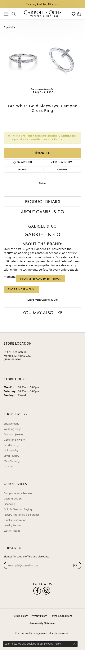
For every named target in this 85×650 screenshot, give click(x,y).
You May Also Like (42, 313)
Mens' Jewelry (12, 461)
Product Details (42, 201)
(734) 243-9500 (43, 92)
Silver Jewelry (11, 455)
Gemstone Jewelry (14, 439)
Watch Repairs (12, 530)
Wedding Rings (12, 429)
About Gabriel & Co (42, 212)
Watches (9, 466)
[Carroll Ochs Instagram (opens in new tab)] (46, 591)
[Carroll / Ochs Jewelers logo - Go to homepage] (42, 14)
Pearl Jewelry (11, 445)
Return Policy (20, 615)
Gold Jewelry (11, 450)
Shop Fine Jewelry (21, 289)
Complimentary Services (18, 493)
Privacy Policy (39, 615)
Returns (62, 169)
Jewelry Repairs (12, 525)
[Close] (80, 4)
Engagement (11, 423)
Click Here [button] (53, 4)
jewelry (11, 27)
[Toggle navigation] (6, 13)
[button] (14, 14)
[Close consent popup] (74, 644)
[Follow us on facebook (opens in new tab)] (37, 591)
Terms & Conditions (61, 615)
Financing (9, 504)
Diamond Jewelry (14, 434)
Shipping (23, 169)
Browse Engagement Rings (40, 278)
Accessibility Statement (42, 623)
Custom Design (13, 498)
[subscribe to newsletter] (75, 565)
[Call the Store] (12, 359)
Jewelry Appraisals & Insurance (21, 514)
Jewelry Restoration (15, 520)
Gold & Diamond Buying (18, 509)
